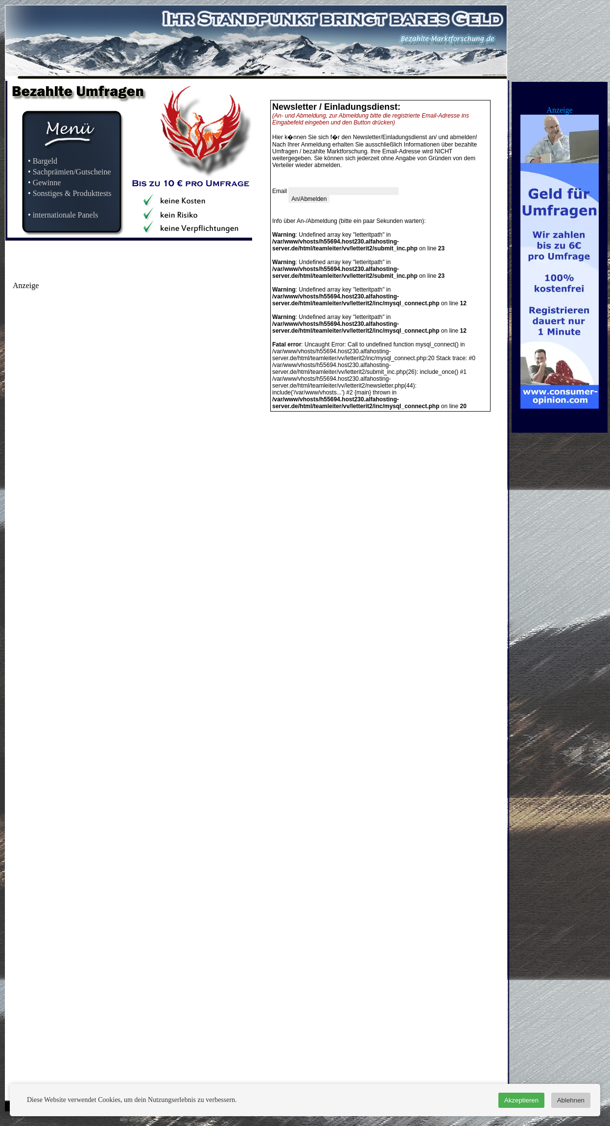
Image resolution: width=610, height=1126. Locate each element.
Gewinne (47, 182)
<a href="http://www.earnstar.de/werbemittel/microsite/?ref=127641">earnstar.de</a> (116, 385)
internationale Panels (65, 215)
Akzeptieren (521, 1100)
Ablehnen (571, 1100)
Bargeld (45, 161)
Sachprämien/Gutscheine (72, 172)
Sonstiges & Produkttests (72, 193)
